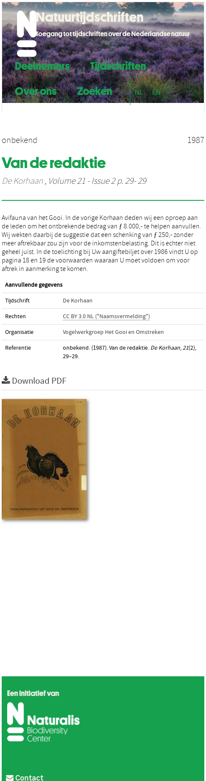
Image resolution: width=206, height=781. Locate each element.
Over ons (35, 90)
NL (139, 92)
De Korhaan (22, 181)
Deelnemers (42, 65)
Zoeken (94, 90)
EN (156, 92)
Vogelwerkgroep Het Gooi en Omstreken (113, 332)
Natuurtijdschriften (90, 17)
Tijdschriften (118, 65)
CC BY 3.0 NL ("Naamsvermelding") (106, 316)
